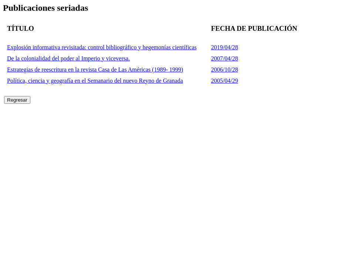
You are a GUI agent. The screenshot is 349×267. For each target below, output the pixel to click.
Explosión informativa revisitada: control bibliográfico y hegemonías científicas (102, 47)
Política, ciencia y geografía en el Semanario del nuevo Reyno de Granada (95, 81)
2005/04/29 (224, 81)
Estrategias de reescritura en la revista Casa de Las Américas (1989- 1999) (95, 69)
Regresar (17, 100)
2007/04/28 (224, 58)
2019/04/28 (224, 47)
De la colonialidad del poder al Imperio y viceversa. (68, 58)
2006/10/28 (224, 69)
